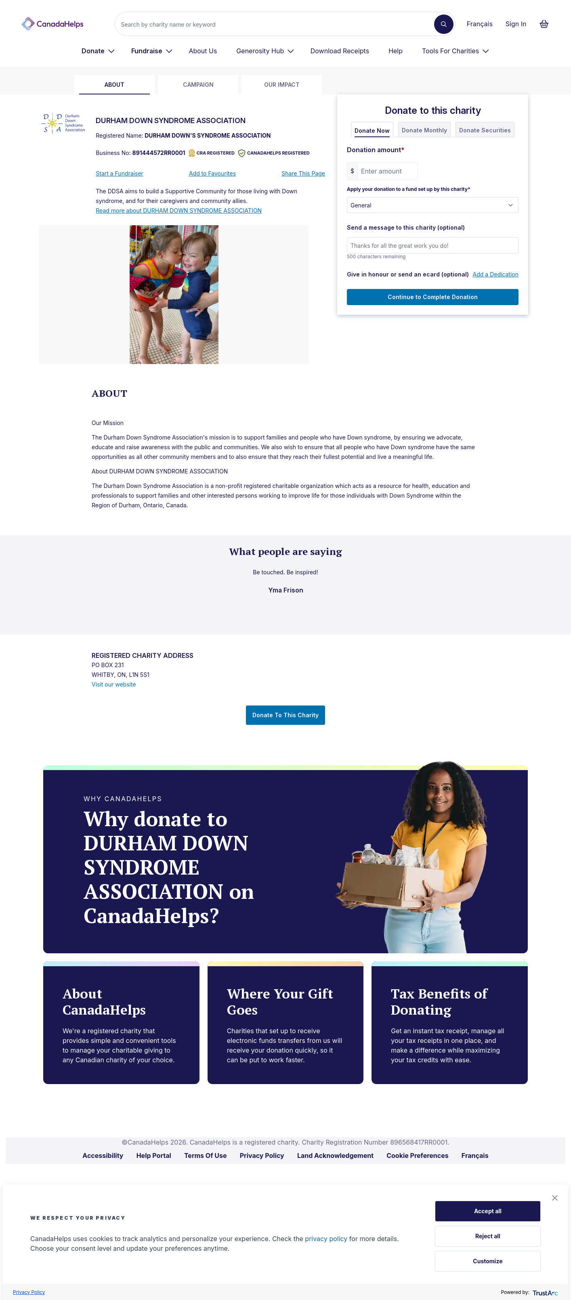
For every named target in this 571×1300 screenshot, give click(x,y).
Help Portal (153, 1155)
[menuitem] (98, 50)
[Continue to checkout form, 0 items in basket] (546, 23)
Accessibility (102, 1155)
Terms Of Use (205, 1155)
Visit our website (114, 684)
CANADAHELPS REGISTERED (274, 153)
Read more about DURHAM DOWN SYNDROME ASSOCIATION (179, 210)
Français (480, 24)
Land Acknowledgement (335, 1155)
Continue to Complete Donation (433, 296)
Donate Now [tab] (372, 130)
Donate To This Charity (285, 715)
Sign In (516, 24)
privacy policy (326, 1239)
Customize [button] (487, 1261)
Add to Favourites (212, 173)
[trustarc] (544, 1292)
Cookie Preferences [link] (417, 1155)
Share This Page (303, 173)
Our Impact (282, 84)
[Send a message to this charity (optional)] (433, 245)
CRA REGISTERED (212, 153)
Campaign (198, 84)
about (114, 84)
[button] (555, 1198)
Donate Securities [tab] (485, 130)
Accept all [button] (488, 1211)
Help (395, 51)
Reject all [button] (487, 1236)
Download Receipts (340, 51)
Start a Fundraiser (119, 173)
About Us (203, 51)
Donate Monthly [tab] (424, 130)
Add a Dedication (496, 274)
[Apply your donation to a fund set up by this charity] (433, 205)
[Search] (278, 24)
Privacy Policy (29, 1292)
